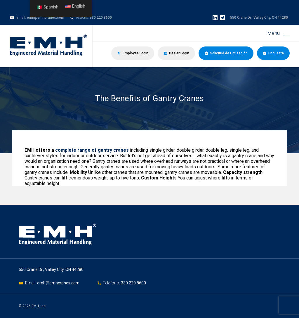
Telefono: (112, 283)
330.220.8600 (101, 17)
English (75, 6)
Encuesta (273, 53)
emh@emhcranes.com (45, 17)
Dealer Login (176, 53)
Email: (31, 283)
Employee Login (132, 53)
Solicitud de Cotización (226, 53)
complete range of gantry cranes (92, 150)
